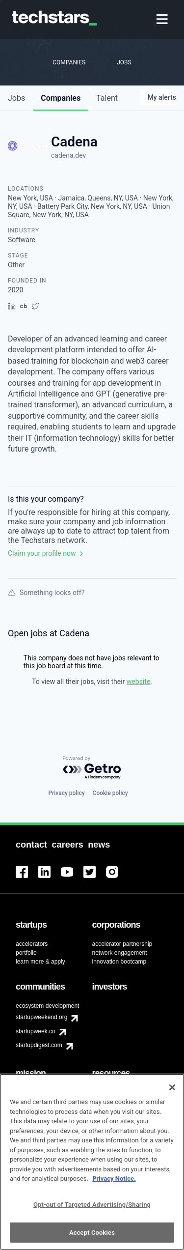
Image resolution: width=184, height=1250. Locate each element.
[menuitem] (163, 20)
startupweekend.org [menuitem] (41, 1017)
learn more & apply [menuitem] (40, 961)
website (138, 681)
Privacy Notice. (114, 1184)
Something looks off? (46, 593)
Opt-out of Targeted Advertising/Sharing (92, 1209)
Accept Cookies (92, 1237)
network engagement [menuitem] (119, 952)
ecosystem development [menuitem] (47, 1005)
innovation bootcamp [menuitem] (119, 961)
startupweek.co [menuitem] (35, 1031)
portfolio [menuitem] (26, 952)
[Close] (172, 1093)
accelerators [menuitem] (32, 943)
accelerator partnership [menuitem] (122, 943)
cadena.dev (68, 155)
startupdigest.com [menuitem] (39, 1045)
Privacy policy (66, 793)
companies (60, 98)
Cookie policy (110, 793)
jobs (16, 98)
